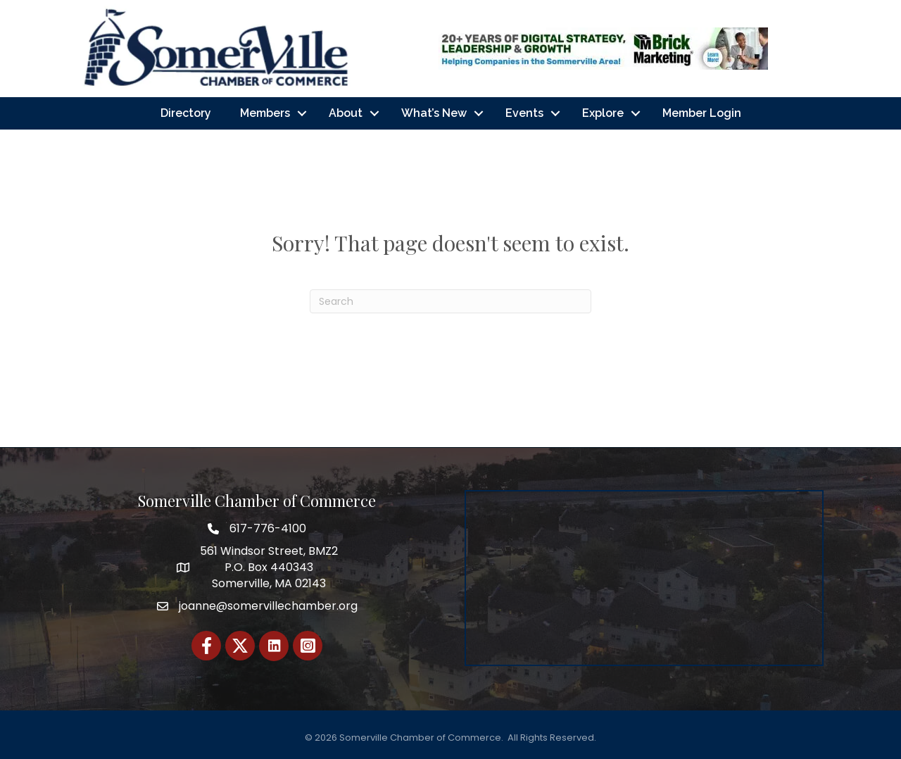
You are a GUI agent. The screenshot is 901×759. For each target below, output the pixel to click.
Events (524, 113)
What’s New (434, 113)
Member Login (701, 113)
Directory (185, 113)
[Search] (450, 301)
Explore (603, 113)
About (346, 113)
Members (265, 113)
